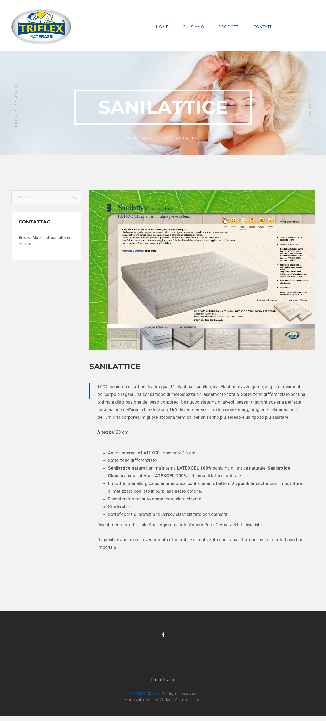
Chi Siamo (193, 29)
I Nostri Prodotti (16, 110)
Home (162, 29)
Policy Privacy (162, 685)
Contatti (263, 29)
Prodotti (228, 29)
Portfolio (156, 143)
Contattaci (310, 111)
